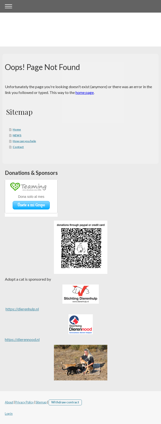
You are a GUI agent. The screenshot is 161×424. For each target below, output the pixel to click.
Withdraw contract (65, 402)
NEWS (17, 135)
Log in (9, 414)
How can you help (24, 141)
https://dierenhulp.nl (22, 309)
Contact (18, 147)
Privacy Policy (24, 402)
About (9, 402)
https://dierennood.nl (22, 339)
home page (85, 92)
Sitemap (41, 402)
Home (17, 129)
